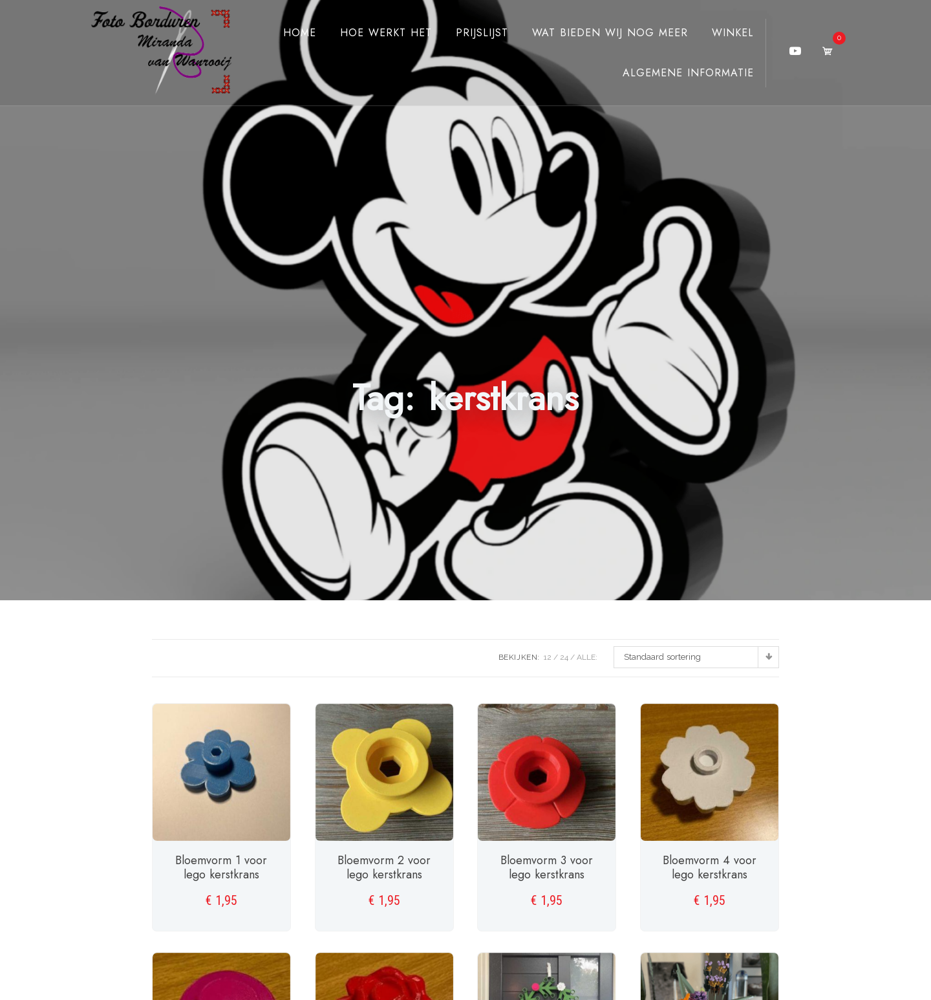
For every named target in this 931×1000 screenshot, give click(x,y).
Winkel (721, 32)
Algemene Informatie (676, 72)
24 (564, 657)
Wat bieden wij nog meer (598, 32)
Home (288, 32)
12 (547, 657)
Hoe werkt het (374, 32)
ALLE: (587, 657)
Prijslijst (470, 32)
